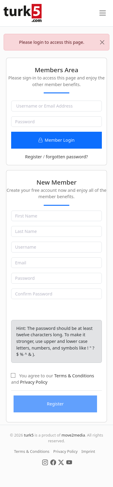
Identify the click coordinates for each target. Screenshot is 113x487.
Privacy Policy (34, 382)
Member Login (57, 140)
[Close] (102, 42)
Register (33, 157)
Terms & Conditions (74, 376)
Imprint (88, 451)
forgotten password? (67, 157)
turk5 (29, 435)
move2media (73, 435)
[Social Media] (45, 462)
